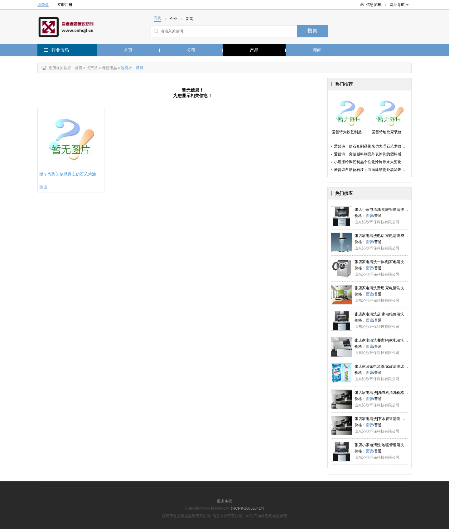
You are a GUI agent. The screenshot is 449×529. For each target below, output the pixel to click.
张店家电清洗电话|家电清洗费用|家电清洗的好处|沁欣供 (401, 236)
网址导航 (399, 4)
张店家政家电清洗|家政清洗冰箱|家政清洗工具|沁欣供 (399, 366)
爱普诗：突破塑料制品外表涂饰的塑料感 (367, 154)
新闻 (317, 50)
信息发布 (373, 4)
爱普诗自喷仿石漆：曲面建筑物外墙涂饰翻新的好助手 (379, 170)
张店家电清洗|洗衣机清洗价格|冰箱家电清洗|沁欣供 (397, 392)
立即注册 (64, 4)
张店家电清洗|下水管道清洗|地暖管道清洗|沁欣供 (395, 419)
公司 (191, 50)
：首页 (76, 68)
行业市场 (60, 50)
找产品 (92, 68)
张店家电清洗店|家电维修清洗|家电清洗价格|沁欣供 (397, 314)
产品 (254, 50)
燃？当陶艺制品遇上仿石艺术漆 (67, 174)
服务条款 (224, 501)
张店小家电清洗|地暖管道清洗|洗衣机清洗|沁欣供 (395, 209)
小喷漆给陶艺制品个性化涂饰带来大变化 (367, 162)
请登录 (43, 4)
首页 (128, 50)
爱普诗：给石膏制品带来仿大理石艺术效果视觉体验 (377, 146)
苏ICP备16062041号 (247, 508)
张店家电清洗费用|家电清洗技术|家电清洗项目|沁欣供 (399, 288)
